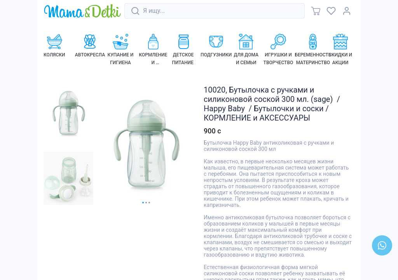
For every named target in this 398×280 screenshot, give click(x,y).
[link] (82, 11)
